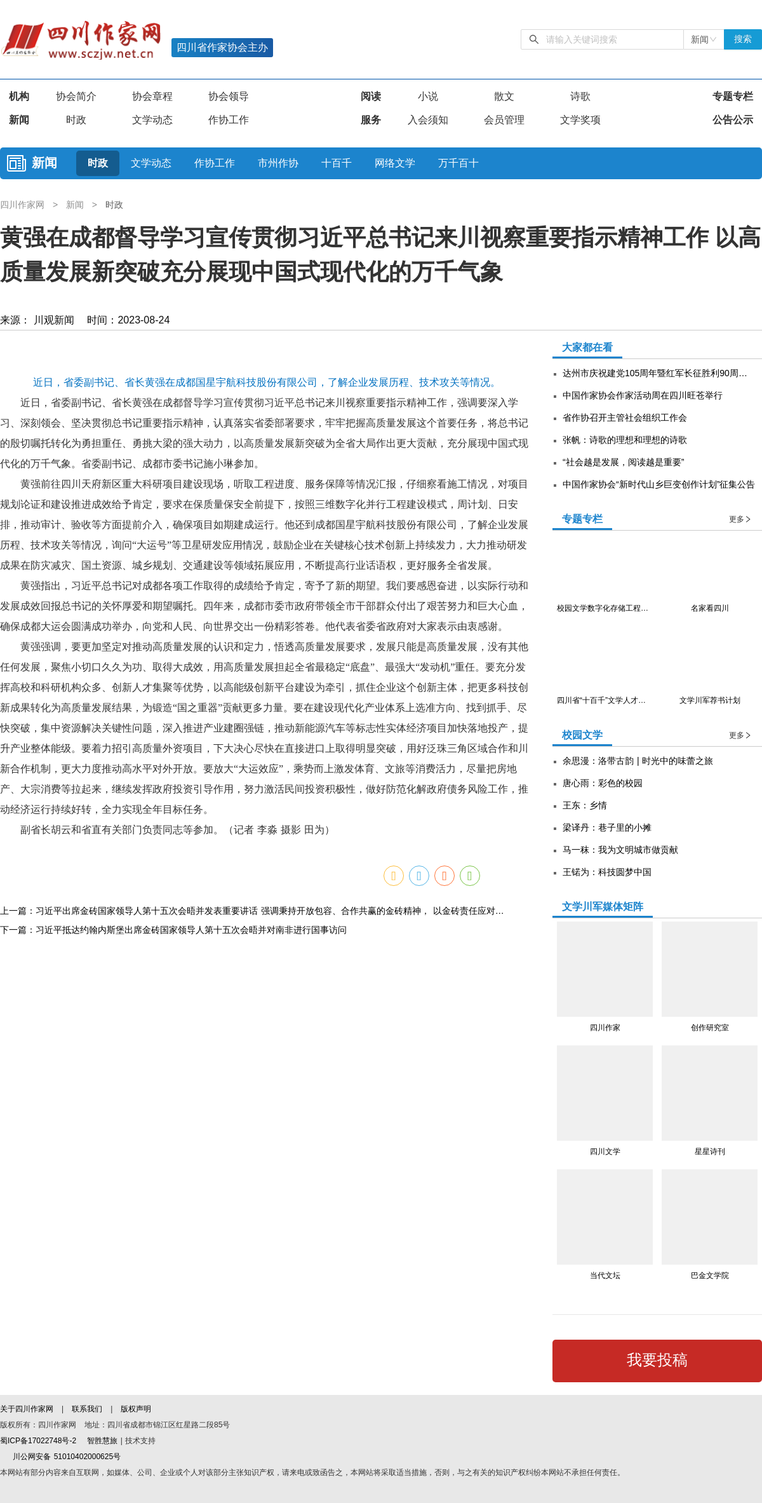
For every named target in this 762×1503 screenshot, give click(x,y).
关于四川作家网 (28, 1408)
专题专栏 (732, 96)
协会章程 (152, 96)
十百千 (336, 163)
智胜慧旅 (102, 1440)
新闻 (19, 119)
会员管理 (504, 119)
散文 (504, 96)
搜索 (743, 39)
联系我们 (87, 1408)
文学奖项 (580, 119)
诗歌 (580, 96)
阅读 (371, 96)
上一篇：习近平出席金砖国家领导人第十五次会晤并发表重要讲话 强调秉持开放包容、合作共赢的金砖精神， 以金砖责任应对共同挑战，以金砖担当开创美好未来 (254, 1242)
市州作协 (278, 163)
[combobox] (704, 39)
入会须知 (428, 119)
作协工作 (228, 119)
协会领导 (228, 96)
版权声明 (136, 1408)
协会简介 (76, 96)
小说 (428, 96)
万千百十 (458, 163)
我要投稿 (657, 1360)
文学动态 (152, 119)
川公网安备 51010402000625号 (60, 1456)
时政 (76, 119)
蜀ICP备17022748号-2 (38, 1440)
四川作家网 (24, 205)
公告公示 (732, 119)
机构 (19, 96)
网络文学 (395, 163)
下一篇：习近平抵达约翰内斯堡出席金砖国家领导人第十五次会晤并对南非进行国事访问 (173, 1261)
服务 (371, 119)
